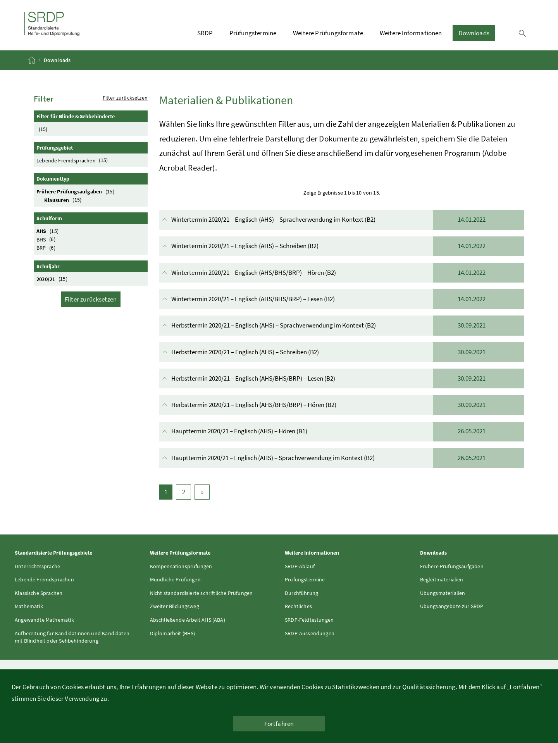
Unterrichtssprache (37, 566)
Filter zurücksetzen (125, 97)
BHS (46, 239)
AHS (48, 231)
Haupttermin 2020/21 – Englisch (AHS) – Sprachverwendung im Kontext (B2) (342, 458)
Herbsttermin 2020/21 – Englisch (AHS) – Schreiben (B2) (342, 352)
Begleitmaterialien (441, 579)
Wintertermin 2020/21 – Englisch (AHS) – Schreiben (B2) (342, 246)
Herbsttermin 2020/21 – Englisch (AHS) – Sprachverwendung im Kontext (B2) (342, 325)
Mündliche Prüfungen (175, 579)
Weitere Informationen (411, 33)
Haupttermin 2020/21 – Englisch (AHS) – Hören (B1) (342, 431)
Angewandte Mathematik (44, 619)
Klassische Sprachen (38, 593)
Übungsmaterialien (442, 593)
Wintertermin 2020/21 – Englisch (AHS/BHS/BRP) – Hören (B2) (342, 273)
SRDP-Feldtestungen (309, 619)
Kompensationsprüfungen (181, 566)
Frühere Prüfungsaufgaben (76, 191)
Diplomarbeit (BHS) (172, 633)
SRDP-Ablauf (300, 566)
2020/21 (52, 279)
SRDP (205, 33)
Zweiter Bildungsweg (174, 606)
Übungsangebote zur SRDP (452, 606)
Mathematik (29, 606)
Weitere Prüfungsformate (328, 33)
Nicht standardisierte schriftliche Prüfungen (201, 593)
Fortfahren (279, 723)
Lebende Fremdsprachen (73, 160)
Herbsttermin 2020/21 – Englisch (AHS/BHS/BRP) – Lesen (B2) (342, 378)
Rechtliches (298, 606)
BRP (46, 247)
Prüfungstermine (253, 33)
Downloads (473, 33)
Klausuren (64, 200)
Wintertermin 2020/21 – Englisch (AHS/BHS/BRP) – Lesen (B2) (342, 299)
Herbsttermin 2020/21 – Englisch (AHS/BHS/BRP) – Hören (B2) (342, 405)
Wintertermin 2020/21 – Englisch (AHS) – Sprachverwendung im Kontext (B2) (342, 219)
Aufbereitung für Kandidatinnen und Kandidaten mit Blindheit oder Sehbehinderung (72, 637)
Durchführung (301, 593)
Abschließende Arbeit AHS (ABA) (187, 619)
